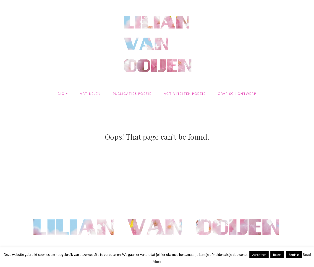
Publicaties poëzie (132, 93)
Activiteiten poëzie (185, 93)
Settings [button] (294, 255)
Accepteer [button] (259, 255)
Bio (61, 93)
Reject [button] (277, 255)
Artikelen (90, 93)
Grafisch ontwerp (237, 93)
